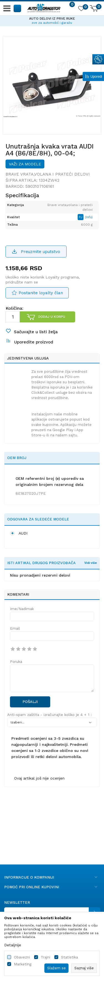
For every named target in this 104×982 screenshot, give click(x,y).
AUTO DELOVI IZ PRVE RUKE (52, 18)
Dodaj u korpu (51, 317)
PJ (81, 217)
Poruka (16, 662)
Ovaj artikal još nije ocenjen (39, 778)
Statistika (69, 957)
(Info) (89, 217)
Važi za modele (25, 164)
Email (15, 628)
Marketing (22, 964)
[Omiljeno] (81, 9)
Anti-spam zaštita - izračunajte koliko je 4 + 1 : (49, 715)
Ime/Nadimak (22, 609)
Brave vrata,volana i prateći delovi (48, 174)
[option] (52, 20)
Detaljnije (12, 945)
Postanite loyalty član (41, 292)
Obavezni (22, 957)
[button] (17, 8)
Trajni (45, 957)
